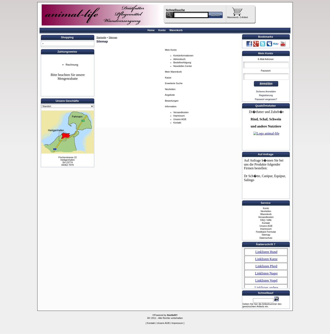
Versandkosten (181, 112)
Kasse (168, 77)
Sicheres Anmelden (266, 91)
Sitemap (266, 234)
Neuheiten (170, 89)
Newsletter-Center (182, 66)
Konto (162, 30)
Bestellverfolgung (182, 62)
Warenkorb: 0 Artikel (237, 17)
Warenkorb (175, 30)
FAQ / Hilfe (265, 220)
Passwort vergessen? (266, 99)
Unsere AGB (179, 119)
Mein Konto (171, 50)
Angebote (170, 95)
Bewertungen (171, 100)
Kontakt (177, 122)
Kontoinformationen (183, 55)
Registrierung (266, 95)
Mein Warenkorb (173, 71)
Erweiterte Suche (173, 83)
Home (151, 30)
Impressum (179, 115)
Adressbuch (179, 59)
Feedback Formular (266, 232)
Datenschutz (265, 238)
